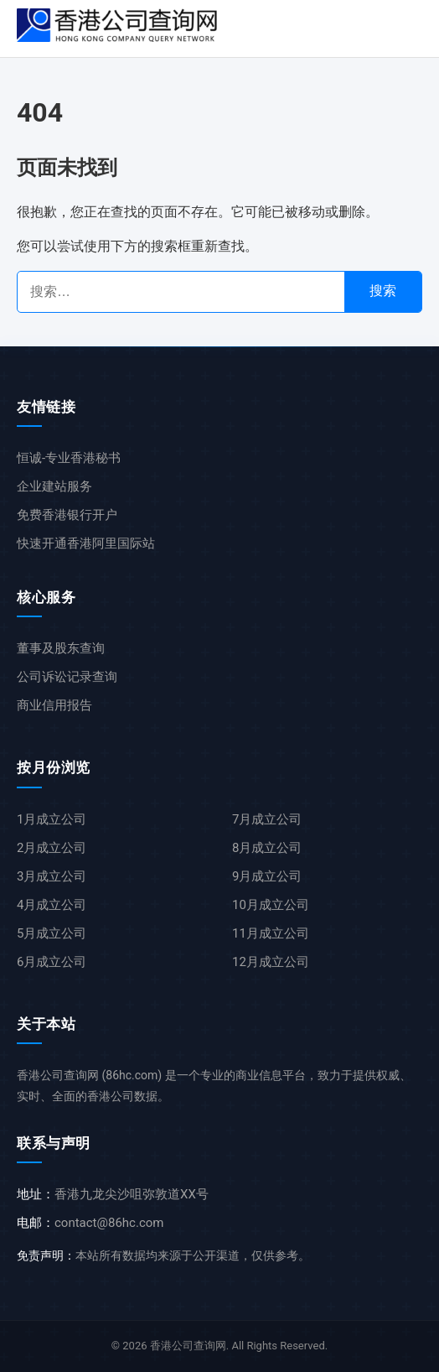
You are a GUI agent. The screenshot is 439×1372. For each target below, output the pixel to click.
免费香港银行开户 (67, 514)
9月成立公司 (267, 876)
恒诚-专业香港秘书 (69, 457)
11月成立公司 (270, 933)
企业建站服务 (54, 486)
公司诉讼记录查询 (67, 676)
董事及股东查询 (61, 648)
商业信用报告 (54, 705)
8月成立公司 (267, 847)
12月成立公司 (270, 961)
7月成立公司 (267, 819)
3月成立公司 (51, 876)
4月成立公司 (51, 904)
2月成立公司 (51, 847)
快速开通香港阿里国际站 (86, 543)
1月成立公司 (51, 819)
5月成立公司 (51, 933)
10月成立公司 (270, 904)
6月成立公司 (51, 961)
